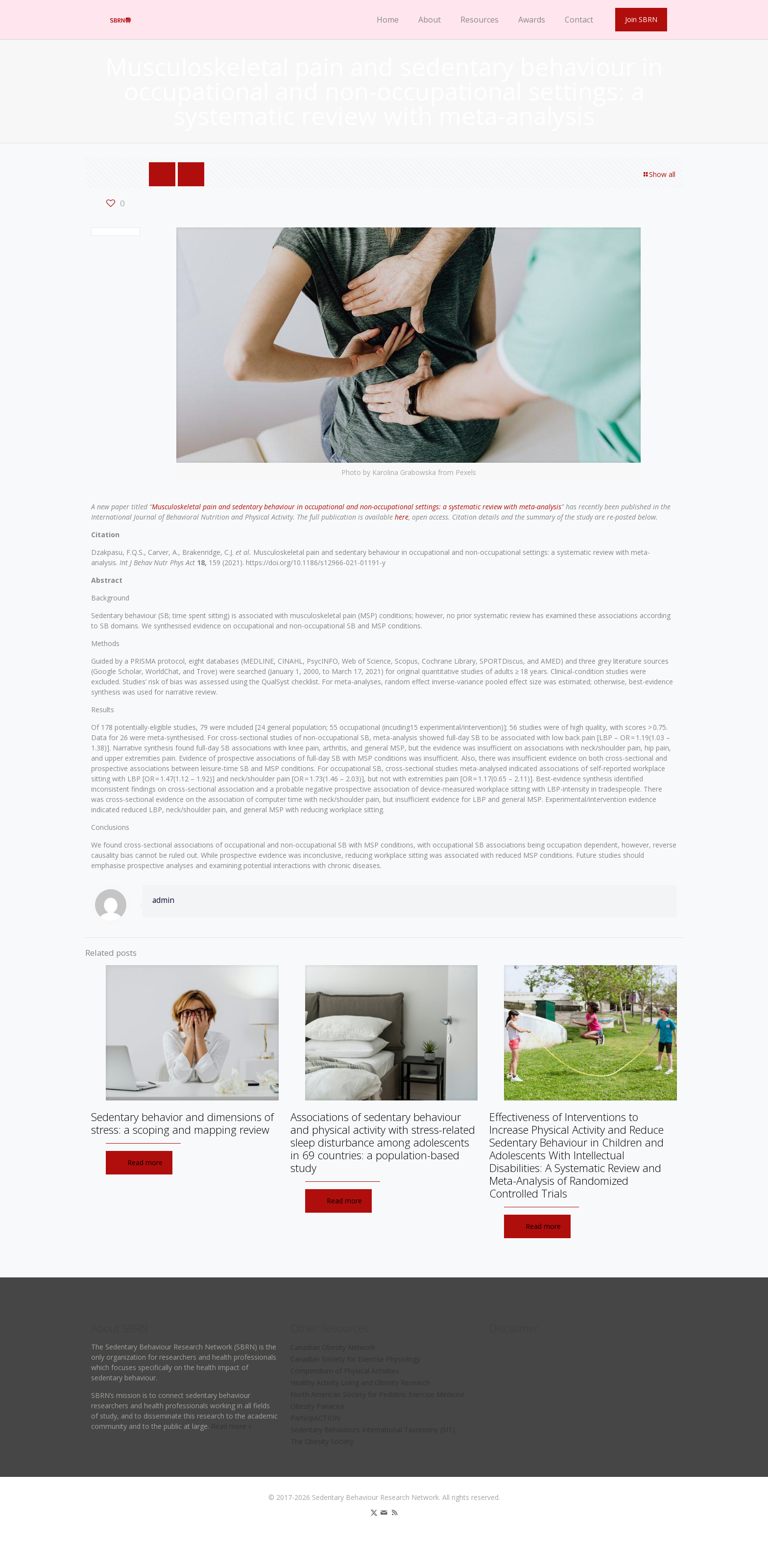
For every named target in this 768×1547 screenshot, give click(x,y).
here (401, 517)
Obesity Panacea (317, 1406)
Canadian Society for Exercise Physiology (355, 1359)
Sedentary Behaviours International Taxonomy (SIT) (372, 1429)
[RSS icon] (394, 1512)
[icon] (384, 1512)
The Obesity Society (322, 1441)
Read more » (231, 1426)
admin (163, 900)
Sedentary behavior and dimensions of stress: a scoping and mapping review (182, 1123)
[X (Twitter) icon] (374, 1512)
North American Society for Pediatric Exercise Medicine (377, 1394)
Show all (658, 174)
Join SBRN (641, 19)
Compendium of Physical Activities (344, 1370)
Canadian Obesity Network (332, 1347)
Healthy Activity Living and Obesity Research (360, 1382)
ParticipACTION (315, 1417)
